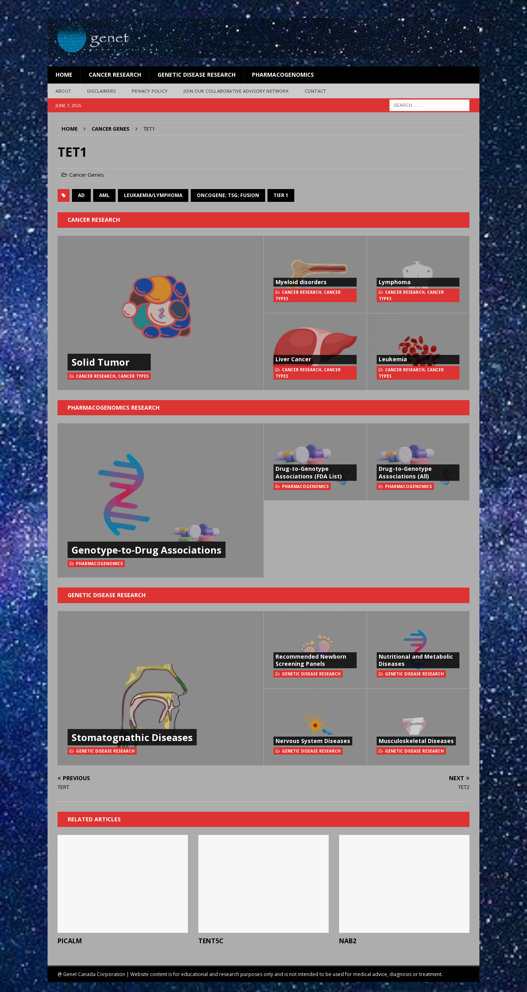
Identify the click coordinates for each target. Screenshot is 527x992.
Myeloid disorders (301, 282)
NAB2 (347, 940)
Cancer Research (115, 74)
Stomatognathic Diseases (132, 737)
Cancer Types (133, 376)
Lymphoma (395, 282)
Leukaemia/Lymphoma (153, 195)
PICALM (70, 940)
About (63, 91)
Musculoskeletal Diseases (416, 741)
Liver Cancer (293, 359)
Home (64, 74)
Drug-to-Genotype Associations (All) (405, 472)
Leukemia (393, 359)
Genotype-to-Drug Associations (147, 549)
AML (104, 195)
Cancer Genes (86, 174)
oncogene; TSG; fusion (228, 195)
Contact (315, 91)
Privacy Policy (150, 91)
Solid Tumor (101, 362)
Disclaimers (101, 91)
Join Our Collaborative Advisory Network (236, 91)
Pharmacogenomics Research (114, 407)
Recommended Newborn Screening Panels (310, 660)
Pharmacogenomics (283, 74)
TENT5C (211, 940)
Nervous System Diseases (312, 741)
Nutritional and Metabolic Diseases (416, 660)
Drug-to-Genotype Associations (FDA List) (308, 472)
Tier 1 (280, 195)
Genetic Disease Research (197, 74)
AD (81, 195)
